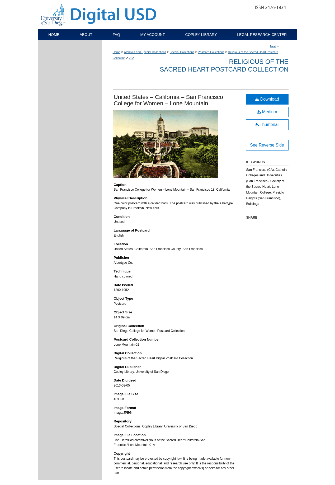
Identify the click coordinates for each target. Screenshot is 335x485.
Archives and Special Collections (145, 52)
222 (131, 57)
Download (267, 99)
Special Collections (182, 52)
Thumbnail (267, 124)
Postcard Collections (211, 52)
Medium (267, 112)
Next (273, 46)
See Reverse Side (267, 145)
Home (116, 52)
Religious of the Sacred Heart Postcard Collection (224, 65)
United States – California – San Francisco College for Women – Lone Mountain (168, 100)
